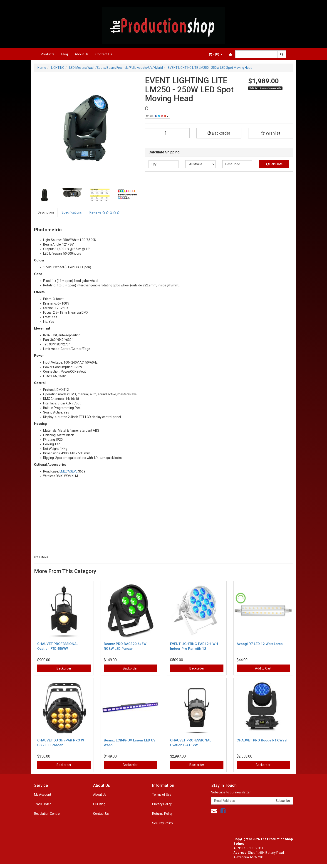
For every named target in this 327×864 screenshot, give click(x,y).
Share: (157, 116)
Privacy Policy (162, 804)
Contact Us (103, 54)
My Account (42, 794)
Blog (64, 54)
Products (47, 54)
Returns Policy (162, 813)
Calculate (274, 164)
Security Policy (162, 823)
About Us (82, 54)
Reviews (104, 212)
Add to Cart (263, 668)
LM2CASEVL (68, 471)
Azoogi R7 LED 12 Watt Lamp (260, 644)
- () (215, 54)
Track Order (42, 804)
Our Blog (99, 804)
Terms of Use (161, 794)
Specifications (72, 212)
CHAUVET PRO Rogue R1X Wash (262, 740)
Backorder (219, 133)
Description (46, 212)
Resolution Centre (47, 813)
